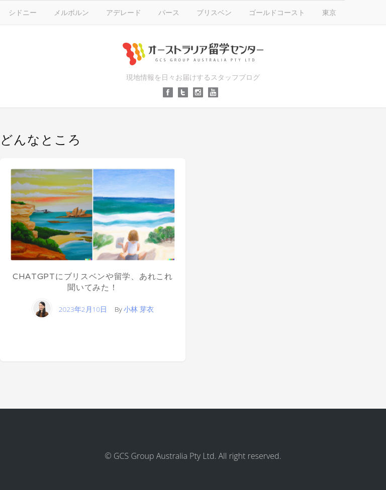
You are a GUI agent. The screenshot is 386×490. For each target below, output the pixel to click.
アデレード (123, 12)
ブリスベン (214, 12)
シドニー (23, 12)
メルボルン (71, 12)
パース (168, 12)
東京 (329, 12)
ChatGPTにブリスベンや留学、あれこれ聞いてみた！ (93, 282)
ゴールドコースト (277, 12)
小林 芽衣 (139, 309)
